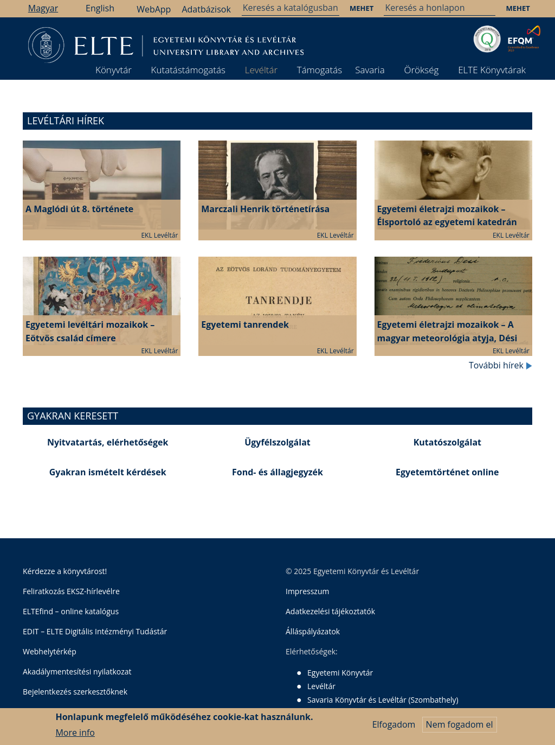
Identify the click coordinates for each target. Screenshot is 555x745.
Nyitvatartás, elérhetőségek (108, 442)
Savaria (370, 69)
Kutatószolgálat (447, 442)
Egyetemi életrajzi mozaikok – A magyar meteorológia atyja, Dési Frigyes (447, 338)
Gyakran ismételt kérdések (107, 472)
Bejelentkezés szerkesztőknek (75, 691)
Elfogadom (394, 724)
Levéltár (261, 69)
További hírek (500, 365)
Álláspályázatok (313, 631)
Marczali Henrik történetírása (265, 209)
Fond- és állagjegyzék (277, 472)
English (100, 8)
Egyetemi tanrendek (245, 324)
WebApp (154, 9)
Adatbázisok (206, 9)
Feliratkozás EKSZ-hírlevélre (71, 591)
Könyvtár (113, 69)
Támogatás (319, 69)
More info (75, 732)
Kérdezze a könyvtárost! (65, 571)
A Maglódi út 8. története (79, 209)
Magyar (43, 8)
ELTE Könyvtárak (492, 69)
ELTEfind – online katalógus (71, 611)
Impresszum (307, 591)
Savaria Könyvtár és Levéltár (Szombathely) (383, 700)
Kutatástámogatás (188, 69)
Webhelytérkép (49, 651)
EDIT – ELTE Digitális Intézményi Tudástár (95, 631)
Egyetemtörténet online (447, 472)
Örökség (421, 69)
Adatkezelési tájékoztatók (330, 611)
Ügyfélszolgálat (277, 442)
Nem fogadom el (459, 724)
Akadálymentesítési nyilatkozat (77, 671)
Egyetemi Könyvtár (340, 672)
